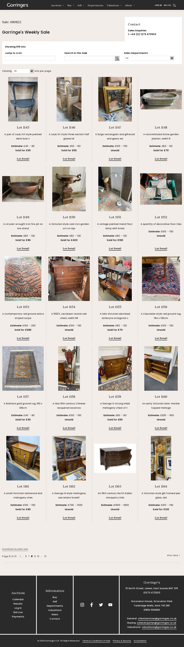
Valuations (113, 5)
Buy (69, 5)
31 (45, 556)
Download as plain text (15, 549)
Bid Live (167, 5)
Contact (55, 618)
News (55, 614)
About (128, 5)
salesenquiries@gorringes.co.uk (156, 622)
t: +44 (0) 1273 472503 (142, 34)
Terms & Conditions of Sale (96, 640)
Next (176, 555)
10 (38, 556)
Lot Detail (23, 158)
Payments (18, 616)
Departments (95, 5)
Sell (80, 5)
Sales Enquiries (137, 30)
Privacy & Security (122, 640)
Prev (170, 555)
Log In (158, 5)
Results (18, 603)
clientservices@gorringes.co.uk (157, 618)
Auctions (56, 5)
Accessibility (140, 640)
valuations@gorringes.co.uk (159, 627)
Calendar (18, 599)
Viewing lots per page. (27, 71)
